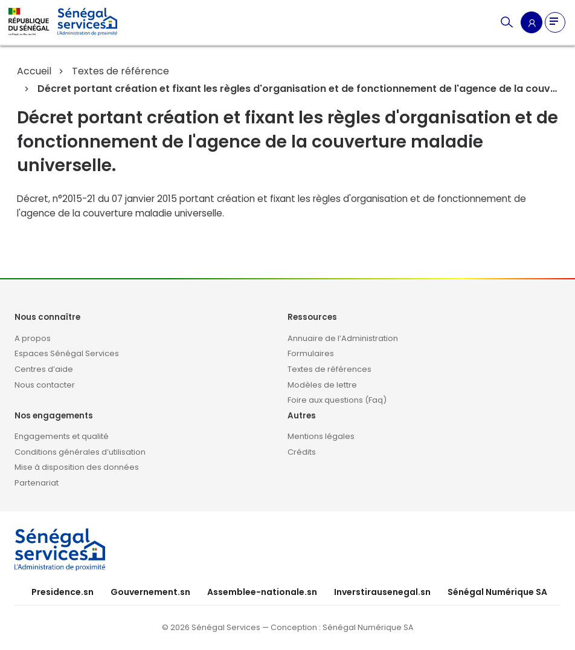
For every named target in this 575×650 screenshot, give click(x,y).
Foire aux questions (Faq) (337, 400)
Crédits (302, 452)
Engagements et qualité (61, 436)
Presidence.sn (62, 592)
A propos (32, 338)
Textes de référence (120, 71)
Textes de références (329, 369)
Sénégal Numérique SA (497, 592)
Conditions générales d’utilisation (80, 452)
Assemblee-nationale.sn (262, 592)
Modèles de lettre (322, 385)
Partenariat (36, 483)
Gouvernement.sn (150, 592)
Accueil (34, 71)
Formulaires (311, 353)
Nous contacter (44, 385)
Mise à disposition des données (76, 467)
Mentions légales (321, 436)
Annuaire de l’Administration (343, 338)
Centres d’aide (43, 369)
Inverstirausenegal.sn (382, 592)
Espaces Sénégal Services (66, 353)
